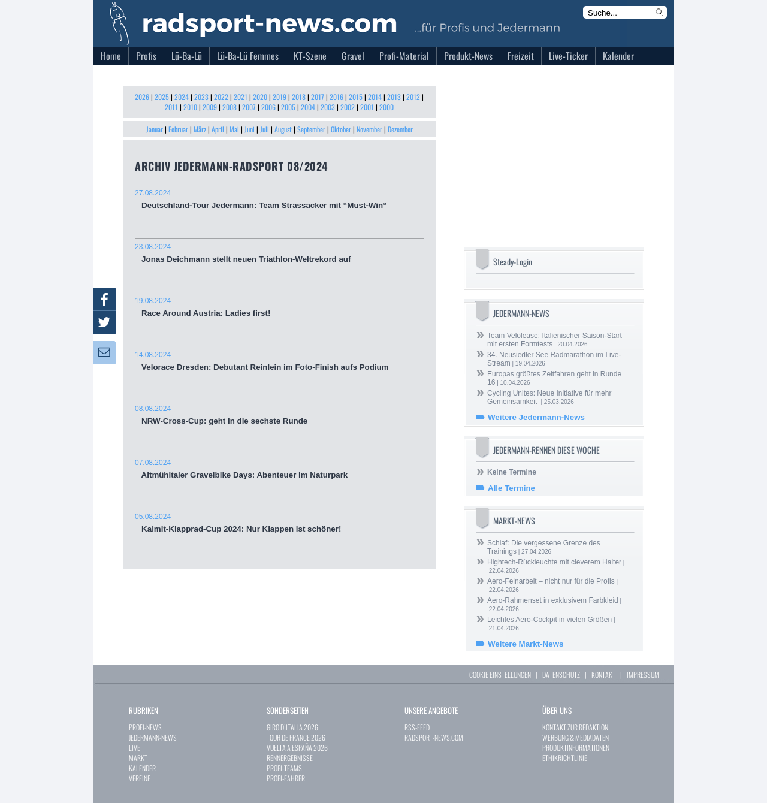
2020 (260, 97)
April (218, 129)
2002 (347, 107)
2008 (229, 107)
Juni (249, 129)
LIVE (134, 747)
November (369, 129)
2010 (190, 107)
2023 (201, 97)
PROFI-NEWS (145, 727)
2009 (210, 107)
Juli (264, 129)
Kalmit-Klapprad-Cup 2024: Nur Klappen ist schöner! (279, 522)
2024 (181, 97)
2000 (386, 107)
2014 (375, 97)
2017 (317, 97)
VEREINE (139, 778)
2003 (328, 107)
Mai (234, 129)
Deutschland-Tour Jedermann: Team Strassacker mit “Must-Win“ (279, 199)
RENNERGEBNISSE (290, 758)
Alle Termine (511, 488)
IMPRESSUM (643, 674)
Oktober (341, 129)
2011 (171, 107)
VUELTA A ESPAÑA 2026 (297, 747)
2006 (268, 107)
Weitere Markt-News (525, 643)
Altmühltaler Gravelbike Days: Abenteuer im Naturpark (279, 468)
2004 (308, 107)
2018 (299, 97)
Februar (178, 129)
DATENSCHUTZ (561, 674)
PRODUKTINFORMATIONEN (575, 747)
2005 (288, 107)
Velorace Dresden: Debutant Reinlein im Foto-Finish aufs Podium (279, 361)
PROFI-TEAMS (284, 768)
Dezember (400, 129)
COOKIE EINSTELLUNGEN (500, 674)
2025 (162, 97)
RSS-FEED (417, 727)
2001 (367, 107)
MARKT (138, 758)
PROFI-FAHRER (286, 778)
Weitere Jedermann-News (536, 417)
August (283, 129)
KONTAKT (603, 674)
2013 (394, 97)
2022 (221, 97)
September (311, 129)
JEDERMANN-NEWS (153, 737)
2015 (356, 97)
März (200, 129)
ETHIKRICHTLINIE (564, 758)
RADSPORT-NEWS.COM (433, 737)
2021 (240, 97)
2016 (336, 97)
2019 (279, 97)
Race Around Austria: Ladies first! (279, 307)
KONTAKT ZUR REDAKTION (575, 727)
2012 (413, 97)
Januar (154, 129)
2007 (249, 107)
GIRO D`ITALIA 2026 (292, 727)
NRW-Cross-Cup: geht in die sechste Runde (279, 414)
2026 (142, 97)
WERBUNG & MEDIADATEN (575, 737)
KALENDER (142, 768)
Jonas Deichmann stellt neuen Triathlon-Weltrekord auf (279, 253)
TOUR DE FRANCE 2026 (296, 737)
